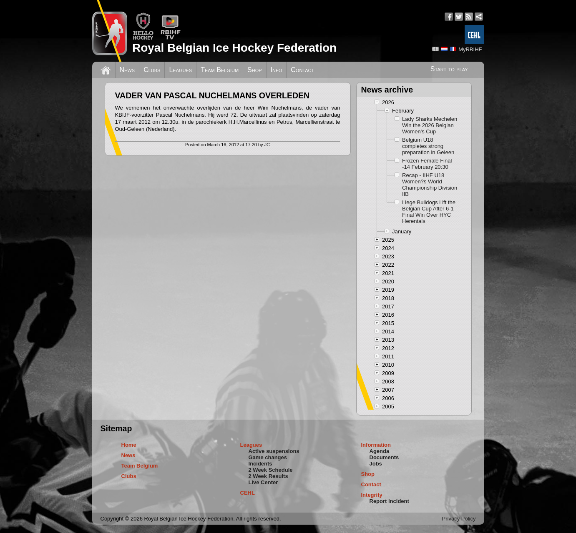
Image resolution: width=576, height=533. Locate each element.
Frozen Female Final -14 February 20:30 (427, 164)
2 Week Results (268, 476)
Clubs (151, 69)
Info (276, 69)
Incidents (260, 463)
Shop (254, 69)
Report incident (389, 501)
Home (128, 445)
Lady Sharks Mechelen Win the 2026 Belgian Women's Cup (429, 125)
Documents (384, 457)
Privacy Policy (459, 518)
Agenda (380, 451)
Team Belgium (220, 69)
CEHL (247, 493)
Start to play (449, 69)
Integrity (371, 495)
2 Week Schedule (271, 470)
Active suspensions (274, 451)
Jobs (376, 463)
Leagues (180, 69)
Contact (302, 69)
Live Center (263, 482)
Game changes (268, 457)
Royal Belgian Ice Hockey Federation (234, 47)
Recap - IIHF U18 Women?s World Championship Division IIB (429, 184)
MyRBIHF (470, 49)
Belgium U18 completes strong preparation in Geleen (428, 146)
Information (376, 445)
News (127, 69)
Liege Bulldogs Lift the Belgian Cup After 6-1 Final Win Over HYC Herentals (428, 211)
